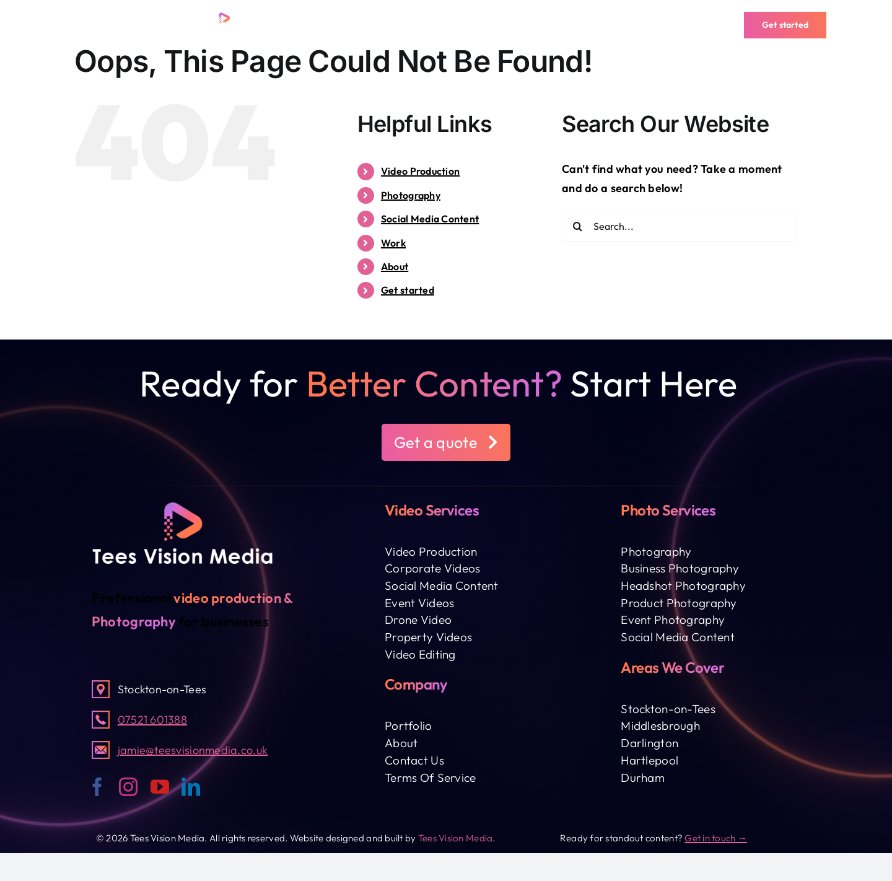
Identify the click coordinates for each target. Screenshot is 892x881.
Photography (410, 195)
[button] (446, 442)
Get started (407, 290)
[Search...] (679, 226)
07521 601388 (152, 719)
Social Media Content (430, 219)
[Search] (577, 226)
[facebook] (97, 787)
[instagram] (128, 787)
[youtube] (160, 787)
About (394, 266)
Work (393, 243)
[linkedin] (190, 787)
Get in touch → (715, 838)
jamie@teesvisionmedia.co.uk (193, 750)
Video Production (420, 171)
